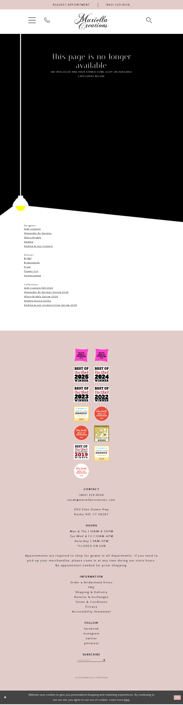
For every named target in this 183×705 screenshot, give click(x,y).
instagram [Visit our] (91, 633)
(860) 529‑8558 (91, 495)
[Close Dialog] (5, 698)
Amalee (28, 242)
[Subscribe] (105, 660)
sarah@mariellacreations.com (92, 500)
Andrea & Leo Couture (38, 246)
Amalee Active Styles (37, 301)
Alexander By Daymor (38, 233)
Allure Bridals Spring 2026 (41, 296)
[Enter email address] (91, 660)
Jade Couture (32, 229)
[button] (32, 20)
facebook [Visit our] (91, 628)
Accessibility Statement (91, 611)
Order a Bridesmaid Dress (91, 582)
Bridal (28, 258)
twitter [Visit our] (91, 638)
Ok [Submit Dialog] (177, 698)
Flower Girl (31, 271)
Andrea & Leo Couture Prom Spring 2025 (50, 305)
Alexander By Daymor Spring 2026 (46, 292)
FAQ (91, 587)
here (127, 700)
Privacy (91, 606)
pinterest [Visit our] (91, 643)
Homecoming (32, 275)
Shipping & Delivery (91, 592)
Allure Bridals (32, 237)
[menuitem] (32, 20)
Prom (27, 267)
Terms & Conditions (91, 602)
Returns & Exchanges (91, 597)
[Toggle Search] (149, 20)
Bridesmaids (32, 262)
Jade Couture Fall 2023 (38, 288)
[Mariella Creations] (91, 21)
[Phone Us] (118, 4)
